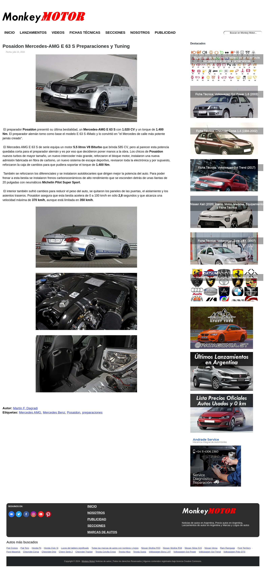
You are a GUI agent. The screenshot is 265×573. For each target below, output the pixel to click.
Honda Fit (36, 548)
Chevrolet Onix (49, 551)
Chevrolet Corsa (31, 551)
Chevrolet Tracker (84, 551)
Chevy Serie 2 (66, 551)
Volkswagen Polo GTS (234, 551)
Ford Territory (244, 548)
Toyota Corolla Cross (105, 551)
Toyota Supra (139, 551)
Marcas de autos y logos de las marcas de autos (227, 277)
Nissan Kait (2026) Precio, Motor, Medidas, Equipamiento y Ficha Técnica (226, 206)
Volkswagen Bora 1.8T (160, 551)
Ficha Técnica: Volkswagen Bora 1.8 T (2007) (227, 240)
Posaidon (73, 412)
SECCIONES (96, 525)
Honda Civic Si (51, 548)
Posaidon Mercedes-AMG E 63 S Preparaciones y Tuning (66, 46)
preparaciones (92, 412)
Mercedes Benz (54, 412)
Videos (58, 32)
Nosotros (140, 32)
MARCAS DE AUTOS (102, 532)
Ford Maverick (13, 551)
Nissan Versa (211, 548)
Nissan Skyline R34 (172, 548)
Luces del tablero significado (75, 548)
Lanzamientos (33, 32)
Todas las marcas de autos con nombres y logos (114, 548)
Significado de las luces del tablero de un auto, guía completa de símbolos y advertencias (227, 59)
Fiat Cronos (12, 548)
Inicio (9, 32)
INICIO (92, 506)
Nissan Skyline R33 (150, 548)
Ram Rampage (227, 548)
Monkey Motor (88, 561)
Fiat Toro (24, 548)
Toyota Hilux (124, 551)
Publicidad (165, 32)
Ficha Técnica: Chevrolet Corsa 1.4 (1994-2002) (226, 131)
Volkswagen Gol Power (184, 551)
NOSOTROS (96, 513)
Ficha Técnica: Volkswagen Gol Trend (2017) (227, 167)
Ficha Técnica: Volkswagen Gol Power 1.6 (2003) (226, 94)
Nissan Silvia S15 (193, 548)
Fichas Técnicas (84, 32)
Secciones (115, 32)
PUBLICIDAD (96, 519)
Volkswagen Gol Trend (210, 551)
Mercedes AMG (30, 412)
